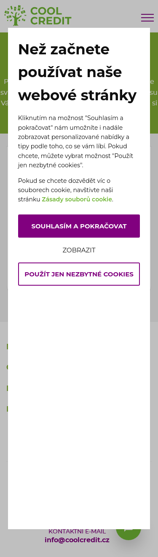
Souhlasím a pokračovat (78, 226)
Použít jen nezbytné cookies (79, 274)
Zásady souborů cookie (77, 199)
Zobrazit (78, 250)
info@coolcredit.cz (77, 540)
